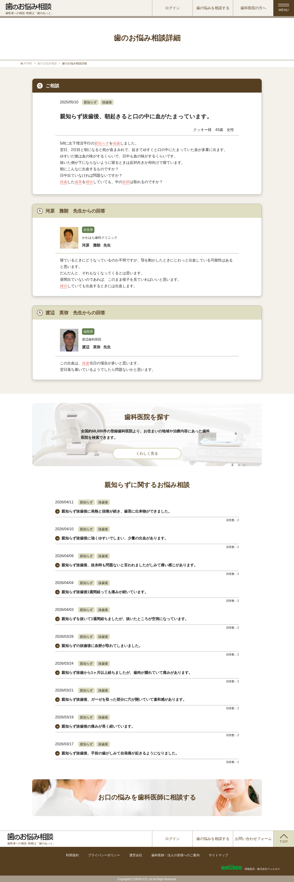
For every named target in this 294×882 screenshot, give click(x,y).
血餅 (126, 182)
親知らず (90, 102)
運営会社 (135, 855)
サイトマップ (218, 855)
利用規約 (72, 855)
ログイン (172, 8)
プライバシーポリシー (104, 855)
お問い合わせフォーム (253, 839)
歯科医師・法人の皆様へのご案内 (175, 855)
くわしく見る (147, 453)
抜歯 (116, 143)
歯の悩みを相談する (212, 8)
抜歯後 (107, 102)
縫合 (89, 182)
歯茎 (78, 182)
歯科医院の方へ (253, 8)
